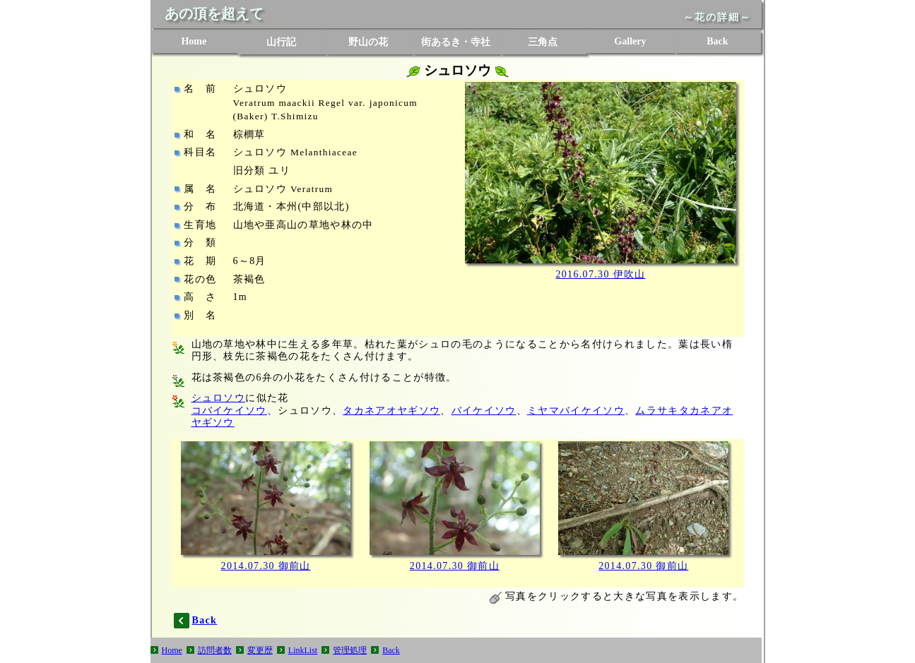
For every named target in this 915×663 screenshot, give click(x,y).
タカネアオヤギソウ (391, 410)
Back (717, 41)
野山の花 (368, 42)
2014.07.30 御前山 (266, 566)
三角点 (542, 42)
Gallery (630, 41)
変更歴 (260, 650)
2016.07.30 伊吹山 (600, 274)
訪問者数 (215, 650)
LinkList (302, 650)
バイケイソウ (483, 410)
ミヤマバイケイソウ (576, 410)
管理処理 (350, 650)
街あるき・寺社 (455, 42)
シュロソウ (218, 398)
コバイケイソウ (229, 410)
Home (193, 41)
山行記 (281, 42)
